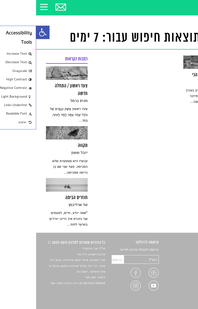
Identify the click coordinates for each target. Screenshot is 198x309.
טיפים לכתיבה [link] (178, 279)
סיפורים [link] (182, 249)
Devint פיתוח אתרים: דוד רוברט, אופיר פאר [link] (41, 283)
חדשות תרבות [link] (178, 261)
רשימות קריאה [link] (177, 267)
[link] (6, 32)
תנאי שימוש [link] (179, 291)
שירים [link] (183, 255)
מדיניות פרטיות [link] (177, 285)
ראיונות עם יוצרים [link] (175, 273)
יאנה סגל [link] (54, 277)
